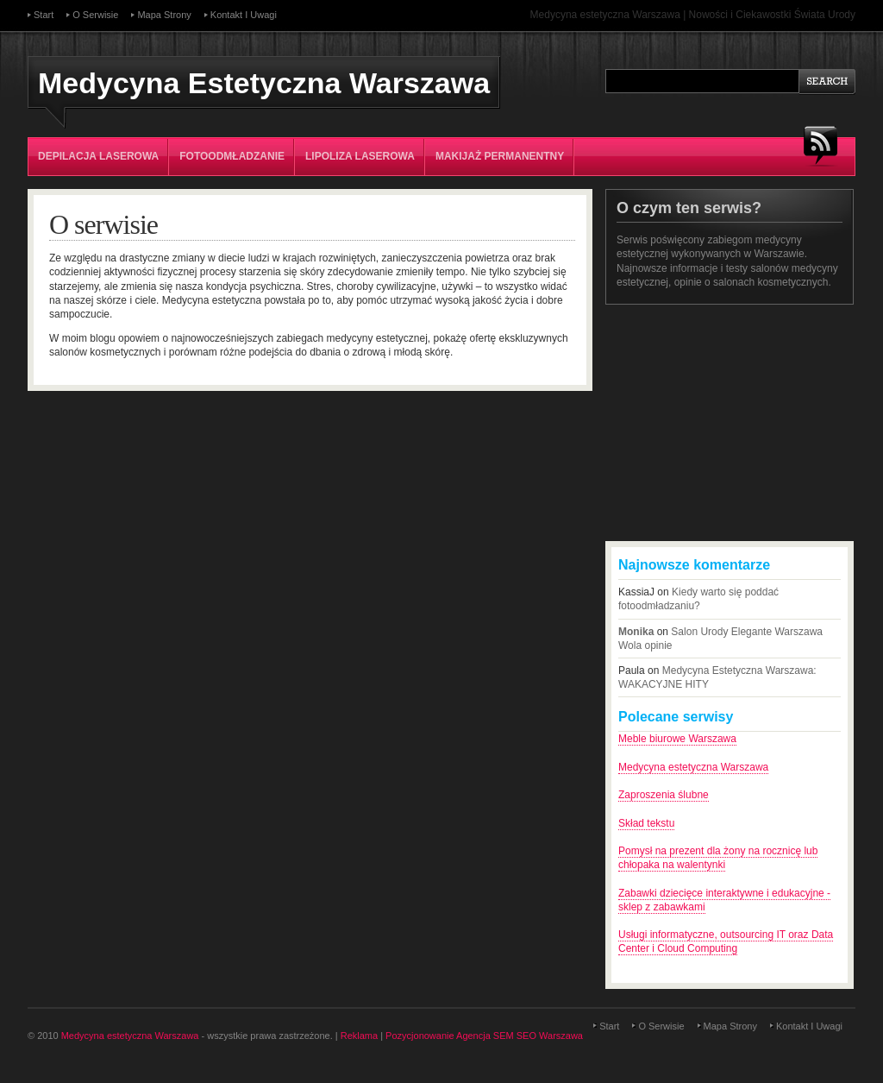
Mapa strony (164, 14)
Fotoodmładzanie (232, 156)
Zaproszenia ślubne (663, 795)
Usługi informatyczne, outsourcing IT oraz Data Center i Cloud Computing (725, 941)
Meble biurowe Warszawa (677, 739)
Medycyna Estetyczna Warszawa (264, 82)
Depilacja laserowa (98, 156)
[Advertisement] (734, 423)
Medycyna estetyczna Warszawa (693, 767)
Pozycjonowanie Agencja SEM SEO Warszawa (484, 1035)
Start (43, 14)
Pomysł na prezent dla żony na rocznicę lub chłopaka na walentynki (717, 858)
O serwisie (95, 14)
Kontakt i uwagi (243, 14)
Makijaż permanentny (499, 156)
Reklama (359, 1035)
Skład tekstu (646, 823)
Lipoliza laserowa (360, 156)
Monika (636, 632)
